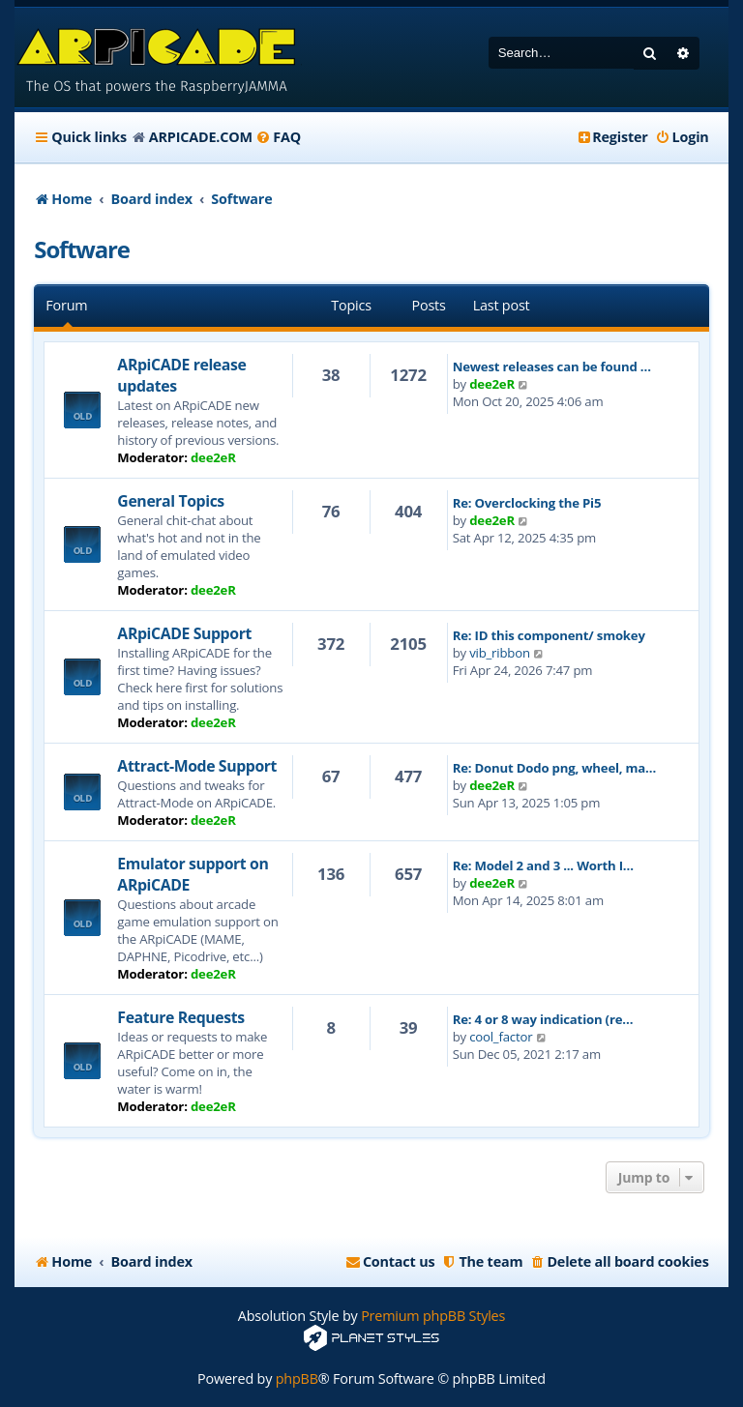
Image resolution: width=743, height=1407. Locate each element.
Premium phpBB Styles (433, 1315)
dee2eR (213, 457)
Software (81, 249)
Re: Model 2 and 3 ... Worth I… (543, 865)
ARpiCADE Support (184, 633)
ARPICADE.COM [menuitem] (201, 137)
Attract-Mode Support (197, 766)
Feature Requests (180, 1017)
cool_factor (500, 1036)
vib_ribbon (499, 652)
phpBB (297, 1378)
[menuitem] (278, 137)
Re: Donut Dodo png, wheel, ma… (555, 768)
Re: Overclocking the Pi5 (527, 503)
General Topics (170, 501)
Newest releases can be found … (552, 366)
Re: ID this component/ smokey (549, 635)
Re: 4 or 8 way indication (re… (543, 1019)
